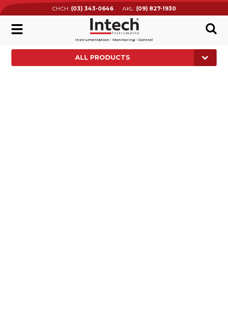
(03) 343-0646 (92, 8)
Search (211, 28)
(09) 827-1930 (156, 8)
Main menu (17, 29)
